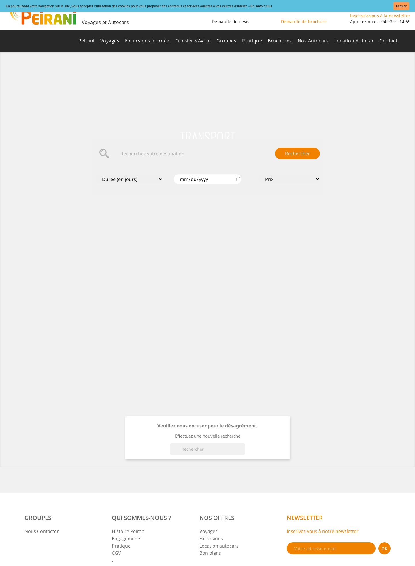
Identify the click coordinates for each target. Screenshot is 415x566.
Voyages (109, 41)
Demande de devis (231, 21)
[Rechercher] (207, 449)
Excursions (211, 538)
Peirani (86, 41)
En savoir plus (261, 6)
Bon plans (210, 553)
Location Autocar (354, 41)
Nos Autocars (313, 41)
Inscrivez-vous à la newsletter (380, 15)
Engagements (127, 538)
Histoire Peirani (129, 531)
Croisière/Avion (193, 41)
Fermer (401, 6)
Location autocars (219, 546)
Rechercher (297, 153)
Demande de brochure (304, 21)
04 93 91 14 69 (395, 21)
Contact (388, 41)
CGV (116, 553)
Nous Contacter (41, 531)
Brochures (280, 41)
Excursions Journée (147, 41)
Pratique (252, 41)
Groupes (226, 41)
